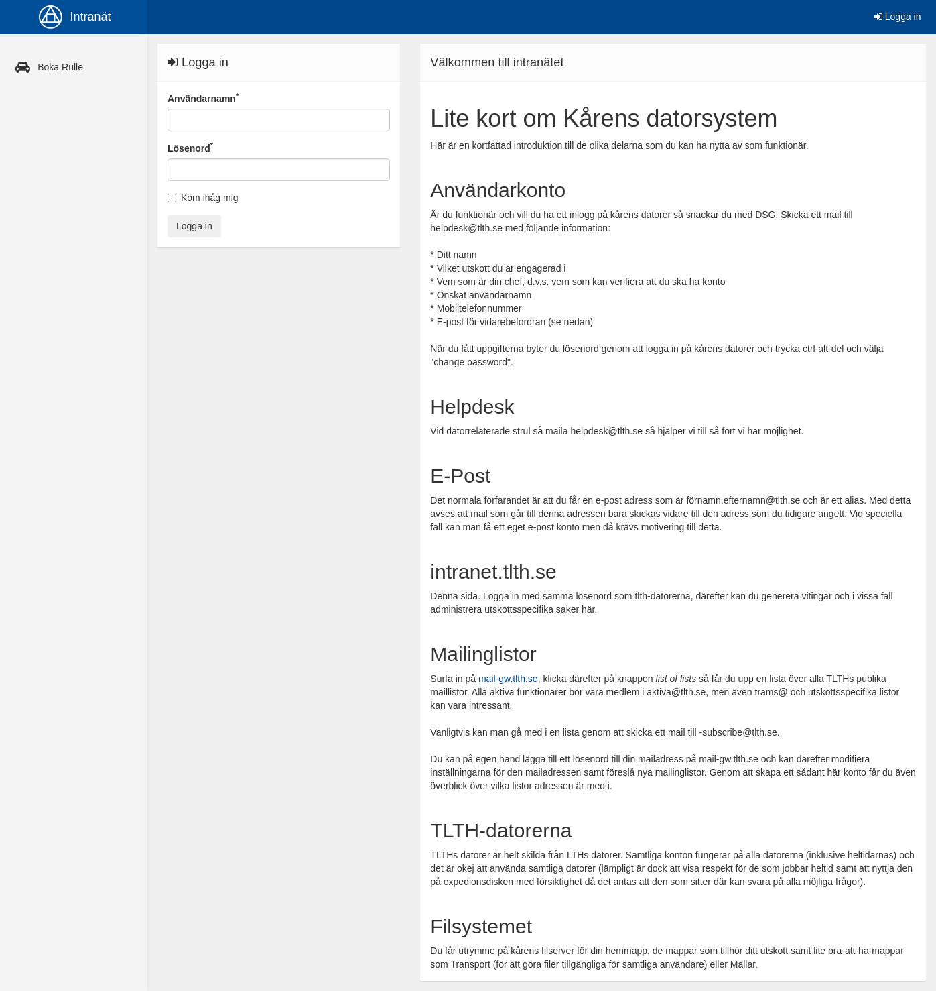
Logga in (897, 16)
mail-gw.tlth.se (508, 678)
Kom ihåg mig (203, 197)
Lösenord (190, 147)
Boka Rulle (46, 67)
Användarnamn (203, 98)
